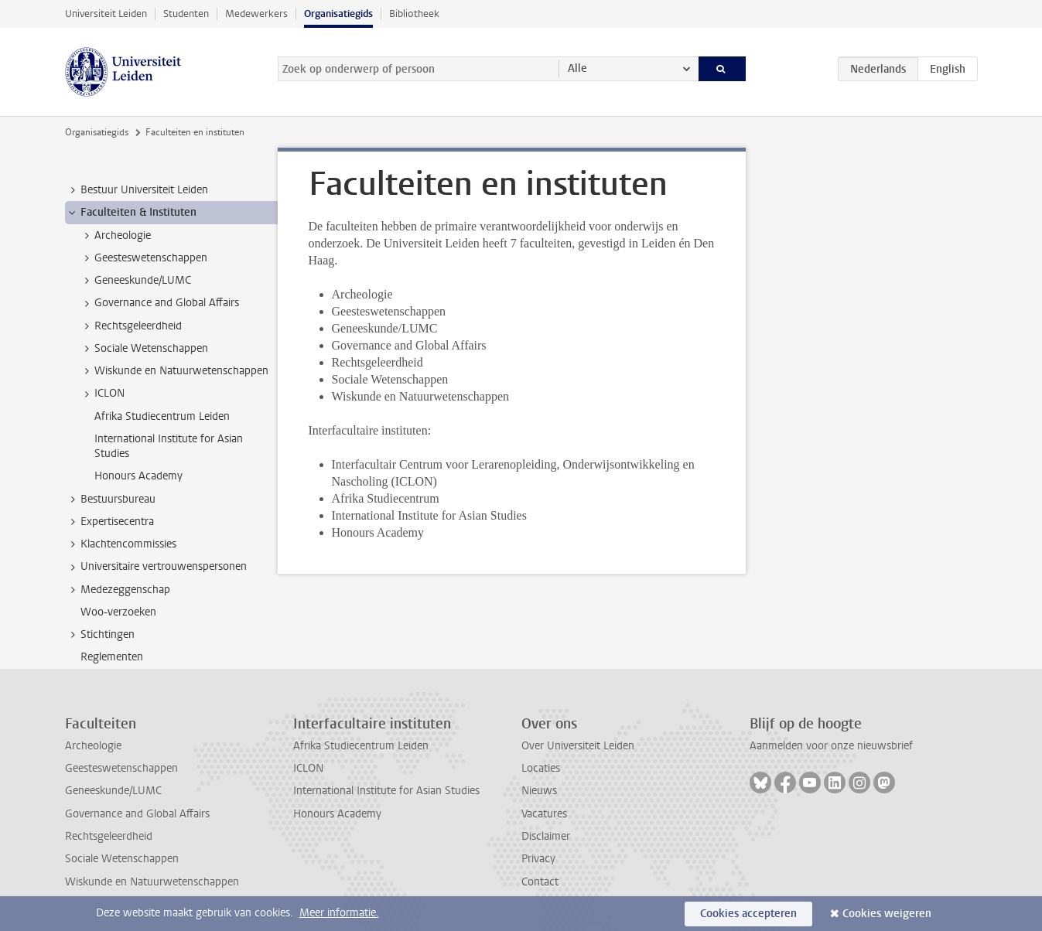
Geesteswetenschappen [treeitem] (143, 258)
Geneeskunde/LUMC (113, 790)
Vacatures (544, 814)
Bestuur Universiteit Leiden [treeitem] (137, 190)
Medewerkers (256, 13)
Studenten (186, 13)
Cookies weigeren (886, 913)
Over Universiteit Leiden (577, 745)
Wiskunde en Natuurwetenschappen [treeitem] (174, 371)
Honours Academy (337, 814)
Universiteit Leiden (106, 13)
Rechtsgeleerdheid (108, 836)
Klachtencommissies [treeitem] (121, 544)
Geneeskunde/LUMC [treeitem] (135, 280)
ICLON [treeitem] (102, 393)
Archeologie (93, 745)
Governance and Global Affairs (137, 814)
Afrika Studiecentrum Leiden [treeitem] (162, 416)
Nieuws (539, 790)
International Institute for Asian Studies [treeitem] (168, 446)
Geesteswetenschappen (121, 768)
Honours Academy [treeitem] (138, 476)
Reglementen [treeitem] (111, 657)
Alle (577, 68)
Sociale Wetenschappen (122, 858)
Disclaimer (545, 836)
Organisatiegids (338, 13)
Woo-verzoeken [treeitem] (118, 612)
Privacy (538, 858)
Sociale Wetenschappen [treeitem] (144, 348)
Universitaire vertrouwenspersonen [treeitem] (156, 567)
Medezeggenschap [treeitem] (118, 590)
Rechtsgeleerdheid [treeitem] (131, 326)
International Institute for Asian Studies (386, 790)
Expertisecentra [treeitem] (110, 522)
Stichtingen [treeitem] (100, 635)
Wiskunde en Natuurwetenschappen (152, 882)
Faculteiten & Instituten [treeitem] (131, 212)
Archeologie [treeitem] (115, 236)
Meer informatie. (339, 912)
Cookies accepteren (748, 913)
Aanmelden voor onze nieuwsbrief (831, 745)
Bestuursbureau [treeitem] (110, 499)
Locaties (540, 768)
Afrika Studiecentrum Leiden (361, 745)
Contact (540, 882)
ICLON (308, 768)
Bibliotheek (414, 13)
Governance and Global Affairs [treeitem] (159, 303)
